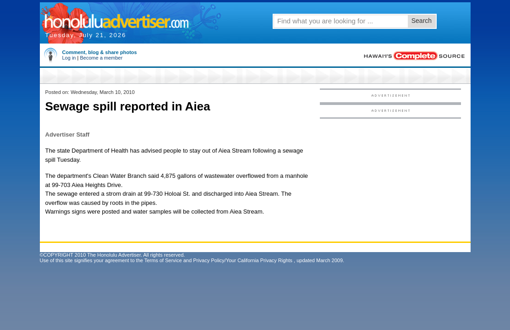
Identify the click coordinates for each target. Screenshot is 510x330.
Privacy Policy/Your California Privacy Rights (242, 260)
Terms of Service (163, 260)
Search (421, 20)
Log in (69, 57)
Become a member (101, 57)
